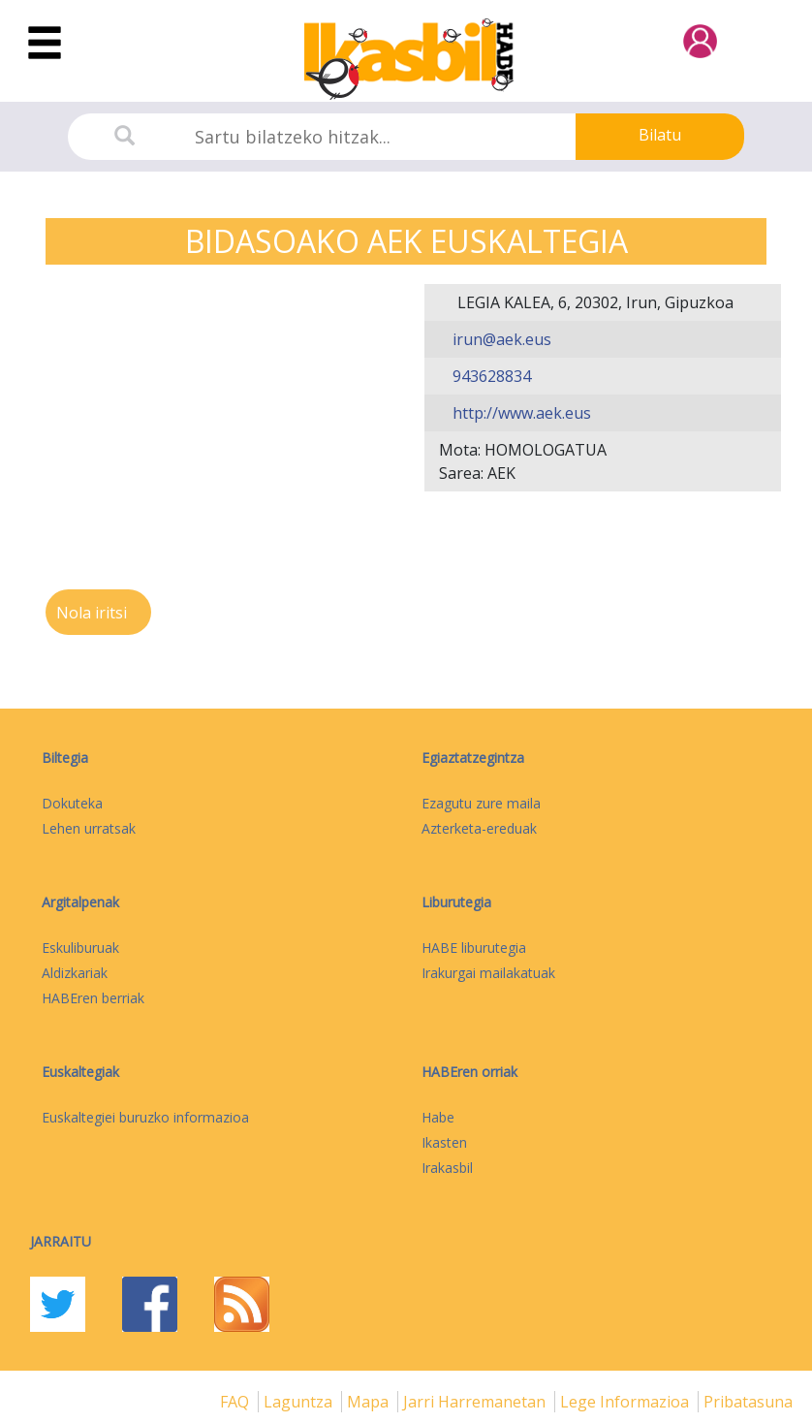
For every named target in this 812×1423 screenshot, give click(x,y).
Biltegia (65, 757)
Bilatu (660, 134)
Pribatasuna (748, 1401)
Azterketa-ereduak (479, 828)
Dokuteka (72, 803)
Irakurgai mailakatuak (488, 973)
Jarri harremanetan (476, 1401)
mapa (369, 1401)
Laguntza (300, 1401)
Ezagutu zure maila (481, 803)
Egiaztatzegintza (473, 757)
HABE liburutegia (474, 947)
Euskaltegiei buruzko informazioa (145, 1117)
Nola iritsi (93, 612)
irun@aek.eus (500, 339)
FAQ (236, 1401)
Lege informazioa (626, 1401)
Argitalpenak (80, 902)
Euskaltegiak (80, 1071)
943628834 (490, 376)
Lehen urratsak (89, 828)
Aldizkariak (75, 973)
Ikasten (444, 1142)
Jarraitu (60, 1241)
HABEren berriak (93, 998)
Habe (438, 1117)
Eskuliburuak (80, 947)
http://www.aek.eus (520, 413)
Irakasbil (447, 1167)
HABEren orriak (469, 1071)
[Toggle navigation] (45, 43)
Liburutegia (456, 902)
